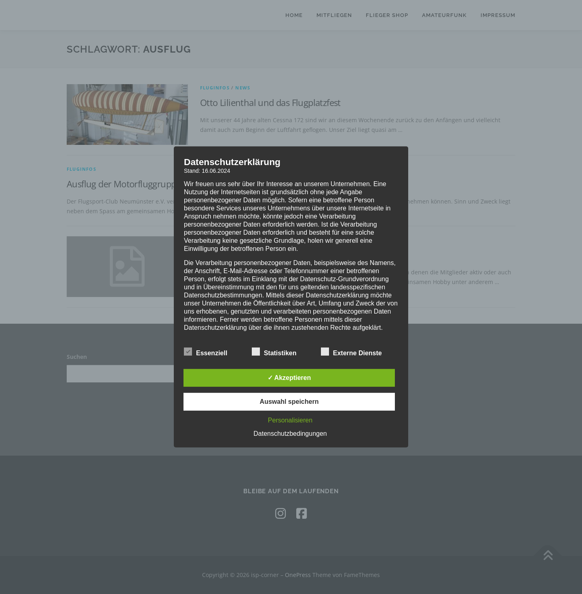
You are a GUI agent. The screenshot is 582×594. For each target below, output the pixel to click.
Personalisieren (290, 420)
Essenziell (205, 351)
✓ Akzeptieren (289, 377)
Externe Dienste (351, 351)
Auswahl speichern (289, 401)
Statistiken (274, 351)
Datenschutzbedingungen (290, 433)
